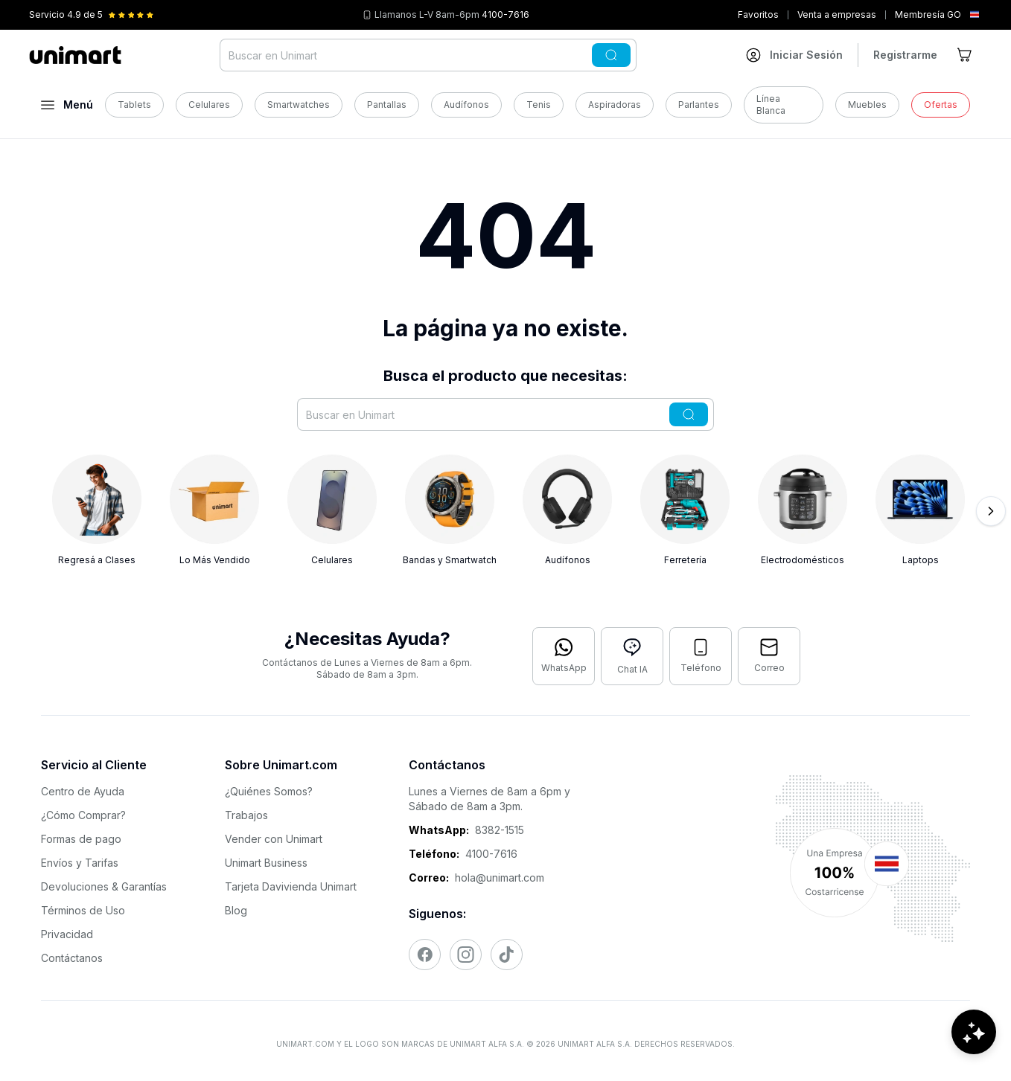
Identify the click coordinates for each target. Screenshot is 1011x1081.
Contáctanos (72, 958)
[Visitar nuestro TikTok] (507, 954)
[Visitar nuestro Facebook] (425, 954)
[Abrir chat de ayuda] (973, 1036)
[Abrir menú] (67, 105)
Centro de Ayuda (82, 791)
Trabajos (246, 815)
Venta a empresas (836, 14)
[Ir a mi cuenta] (794, 55)
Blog (236, 910)
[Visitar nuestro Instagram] (466, 954)
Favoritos (758, 14)
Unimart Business (266, 862)
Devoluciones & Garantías (104, 886)
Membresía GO (928, 14)
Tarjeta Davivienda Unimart (291, 886)
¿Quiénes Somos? (269, 791)
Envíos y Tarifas (79, 862)
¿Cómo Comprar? (83, 815)
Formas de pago (81, 839)
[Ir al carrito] (965, 55)
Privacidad (67, 934)
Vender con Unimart (273, 839)
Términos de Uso (83, 910)
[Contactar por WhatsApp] (563, 656)
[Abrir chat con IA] (632, 656)
